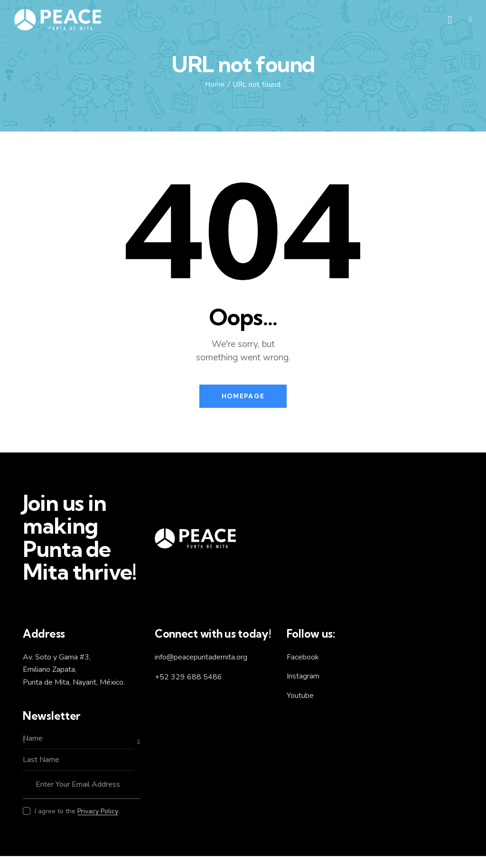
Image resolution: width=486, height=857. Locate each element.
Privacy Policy (97, 812)
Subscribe (133, 743)
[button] (470, 19)
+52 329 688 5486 (188, 678)
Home (215, 84)
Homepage (243, 396)
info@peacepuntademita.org (201, 657)
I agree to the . (77, 812)
